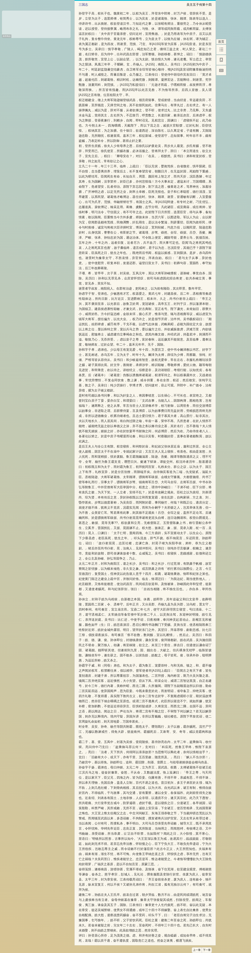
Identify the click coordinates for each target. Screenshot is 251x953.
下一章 (207, 950)
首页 (221, 41)
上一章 (197, 950)
